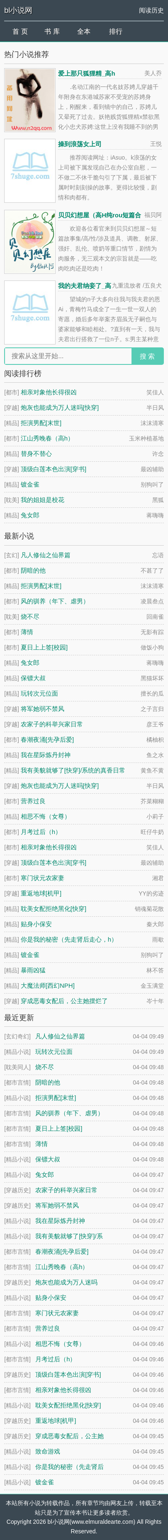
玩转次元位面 (39, 693)
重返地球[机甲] (41, 893)
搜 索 (147, 356)
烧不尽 (30, 616)
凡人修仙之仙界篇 (46, 554)
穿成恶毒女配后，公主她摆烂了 (64, 1000)
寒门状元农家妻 (42, 877)
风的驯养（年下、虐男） (55, 601)
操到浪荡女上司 (80, 144)
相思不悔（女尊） (46, 816)
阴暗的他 (33, 570)
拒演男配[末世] (41, 422)
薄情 (27, 631)
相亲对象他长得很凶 (49, 392)
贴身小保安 (36, 923)
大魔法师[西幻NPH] (48, 985)
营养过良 (33, 800)
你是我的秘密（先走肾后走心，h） (69, 939)
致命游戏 (47, 1451)
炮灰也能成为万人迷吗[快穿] (60, 407)
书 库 (51, 31)
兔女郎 (30, 515)
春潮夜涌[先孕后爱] (47, 739)
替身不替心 (36, 453)
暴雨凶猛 (33, 970)
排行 (115, 31)
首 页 (19, 31)
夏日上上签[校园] (44, 647)
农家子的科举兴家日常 (52, 724)
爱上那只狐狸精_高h (86, 73)
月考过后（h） (41, 831)
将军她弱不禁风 (42, 708)
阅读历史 (151, 10)
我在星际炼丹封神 (46, 754)
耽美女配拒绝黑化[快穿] (53, 908)
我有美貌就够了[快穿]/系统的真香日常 (73, 770)
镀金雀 (30, 484)
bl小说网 (18, 10)
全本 (83, 31)
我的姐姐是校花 (42, 499)
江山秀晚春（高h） (47, 438)
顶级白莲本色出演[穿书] (53, 468)
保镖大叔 (33, 677)
